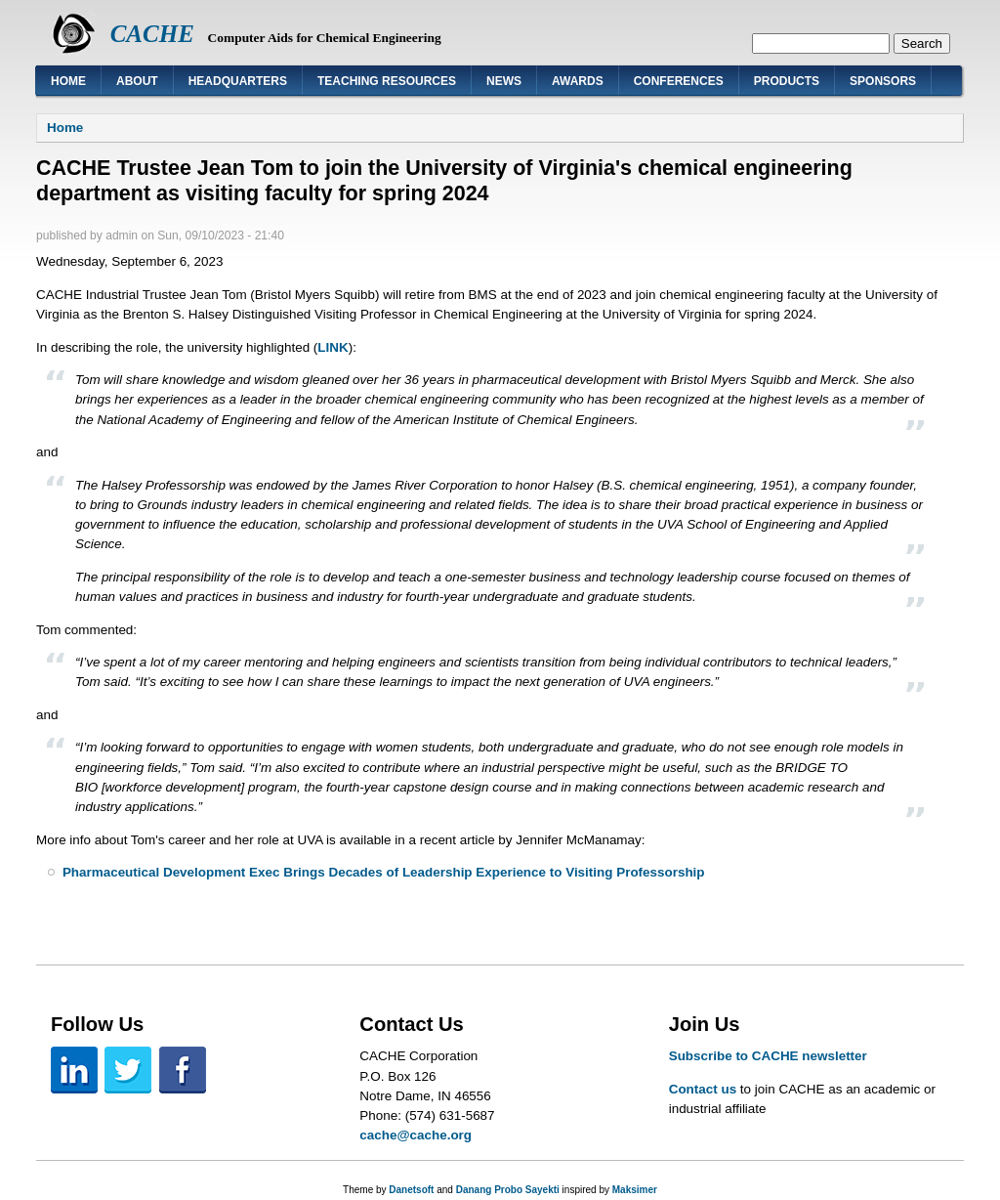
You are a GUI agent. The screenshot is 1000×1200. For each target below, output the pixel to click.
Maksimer (634, 1189)
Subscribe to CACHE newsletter (768, 1056)
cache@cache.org (415, 1135)
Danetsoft (411, 1189)
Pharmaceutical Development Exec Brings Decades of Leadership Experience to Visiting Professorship (383, 872)
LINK (332, 347)
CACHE (152, 34)
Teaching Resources (386, 81)
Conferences (679, 81)
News (503, 81)
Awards (578, 81)
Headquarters (237, 81)
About (137, 81)
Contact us (702, 1089)
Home (68, 81)
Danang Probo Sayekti (508, 1189)
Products (786, 81)
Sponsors (883, 81)
